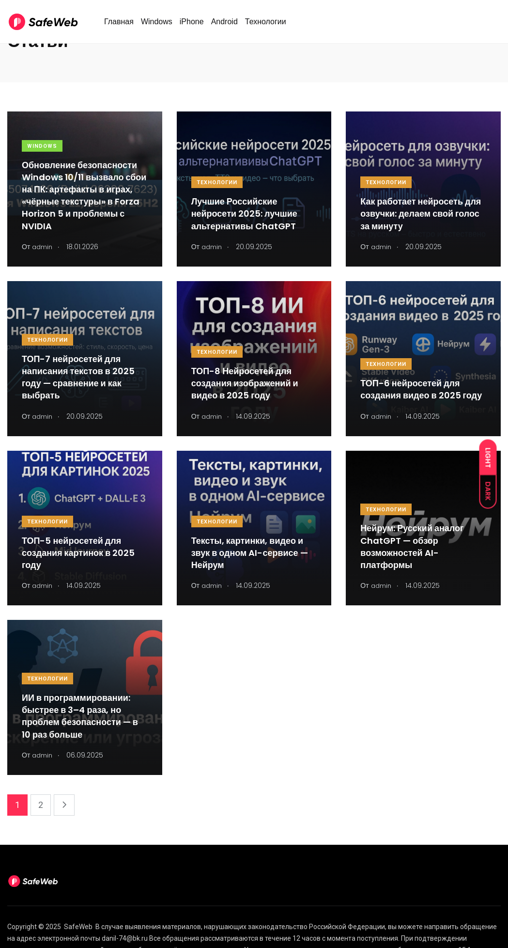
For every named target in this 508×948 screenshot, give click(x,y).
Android (224, 26)
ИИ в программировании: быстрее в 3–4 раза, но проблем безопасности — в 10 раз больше (80, 716)
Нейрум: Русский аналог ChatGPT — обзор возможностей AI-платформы (411, 546)
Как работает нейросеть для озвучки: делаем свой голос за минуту (420, 213)
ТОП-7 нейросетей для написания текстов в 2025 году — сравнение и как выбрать (78, 377)
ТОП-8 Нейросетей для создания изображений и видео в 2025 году (244, 383)
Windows (156, 26)
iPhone (192, 26)
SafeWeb (78, 927)
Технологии (265, 26)
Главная (119, 26)
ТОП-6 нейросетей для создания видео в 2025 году (421, 389)
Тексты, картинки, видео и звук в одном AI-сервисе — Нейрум (249, 553)
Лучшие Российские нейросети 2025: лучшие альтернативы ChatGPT (244, 213)
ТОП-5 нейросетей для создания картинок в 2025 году (78, 553)
